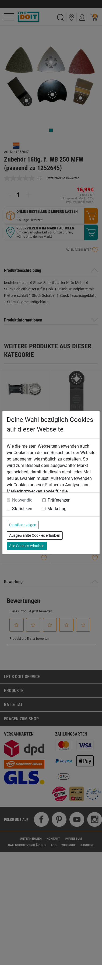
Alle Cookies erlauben (26, 546)
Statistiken (22, 508)
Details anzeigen (22, 525)
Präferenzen (59, 500)
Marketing (56, 508)
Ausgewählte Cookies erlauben (34, 535)
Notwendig (22, 500)
